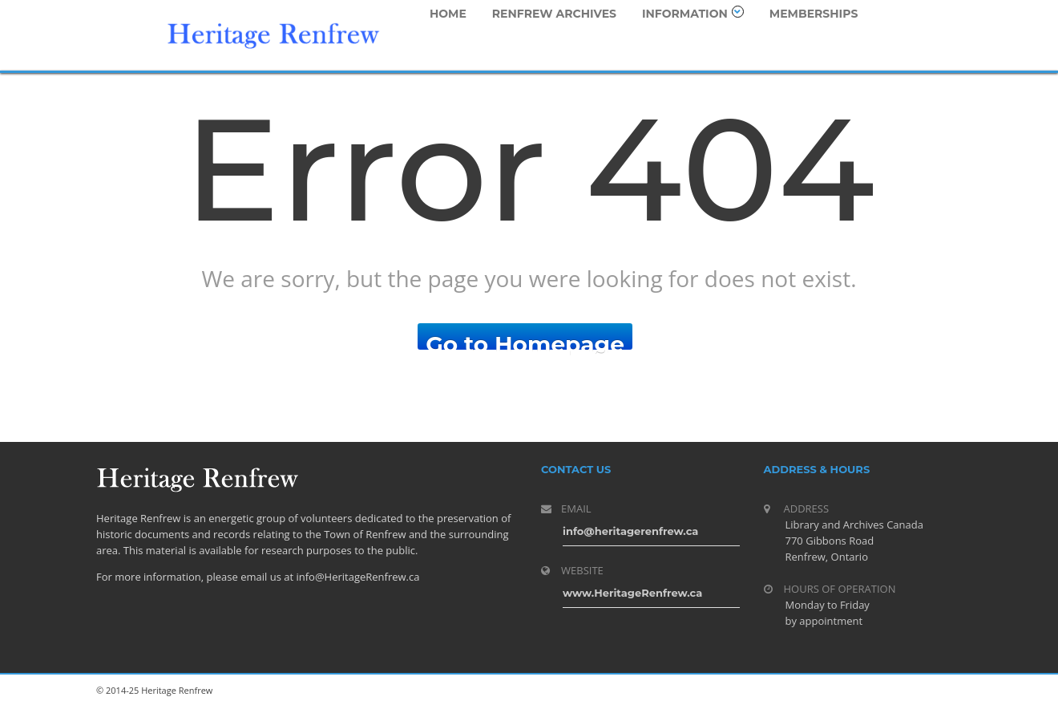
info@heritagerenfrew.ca (630, 531)
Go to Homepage (525, 340)
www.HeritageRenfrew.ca (632, 592)
